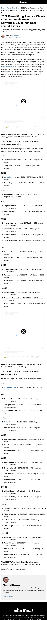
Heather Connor (6, 67)
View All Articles (8, 596)
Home (3, 8)
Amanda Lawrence (7, 59)
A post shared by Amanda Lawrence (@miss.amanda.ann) (23, 126)
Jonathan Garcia (10, 399)
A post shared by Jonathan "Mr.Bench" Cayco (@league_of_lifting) (24, 357)
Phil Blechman (15, 35)
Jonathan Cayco (9, 62)
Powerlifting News (13, 8)
